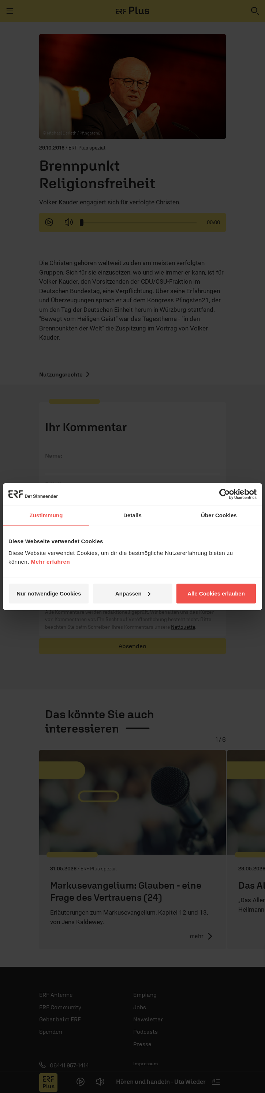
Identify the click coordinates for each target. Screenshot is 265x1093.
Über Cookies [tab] (219, 515)
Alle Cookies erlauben (216, 593)
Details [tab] (132, 515)
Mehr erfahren (50, 561)
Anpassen (132, 593)
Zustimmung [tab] (46, 515)
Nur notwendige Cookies (49, 593)
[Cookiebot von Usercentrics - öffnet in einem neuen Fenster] (225, 494)
